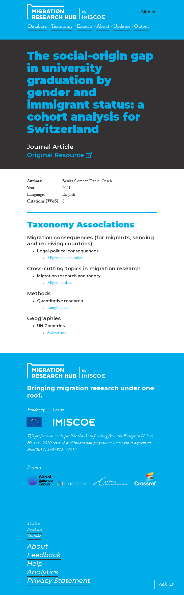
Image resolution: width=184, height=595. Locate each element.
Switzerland (56, 333)
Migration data (59, 283)
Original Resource (59, 155)
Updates (121, 27)
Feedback (44, 555)
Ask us (166, 584)
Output (141, 27)
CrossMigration (67, 11)
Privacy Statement (58, 581)
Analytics (42, 572)
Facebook (34, 530)
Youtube (34, 537)
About (102, 27)
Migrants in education (65, 258)
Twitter (33, 524)
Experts (84, 27)
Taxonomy (62, 27)
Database (37, 27)
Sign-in (148, 12)
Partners (65, 422)
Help (35, 564)
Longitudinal (58, 308)
